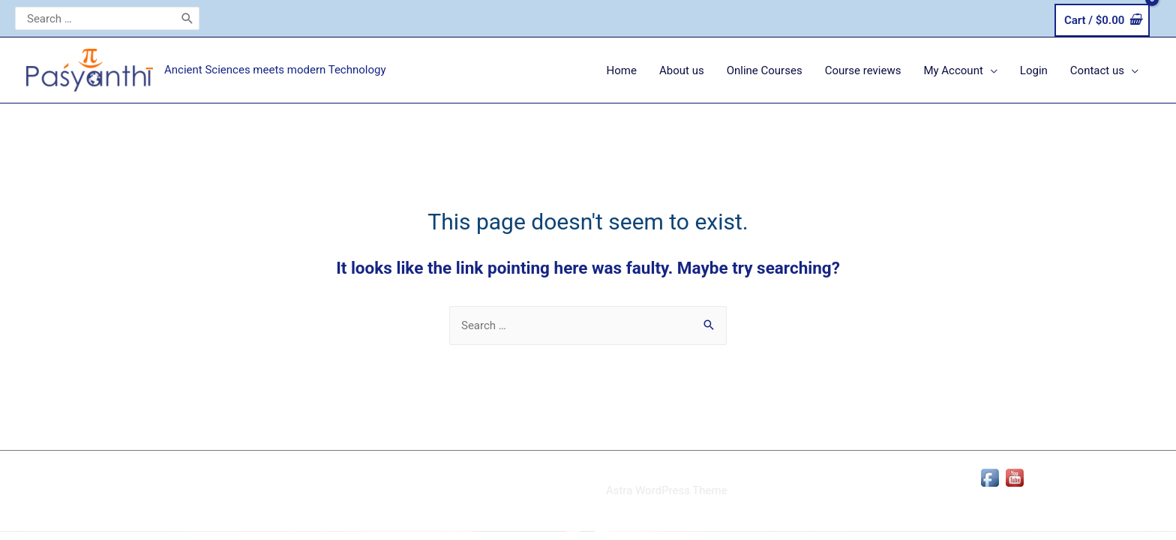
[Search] (187, 18)
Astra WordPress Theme (667, 490)
